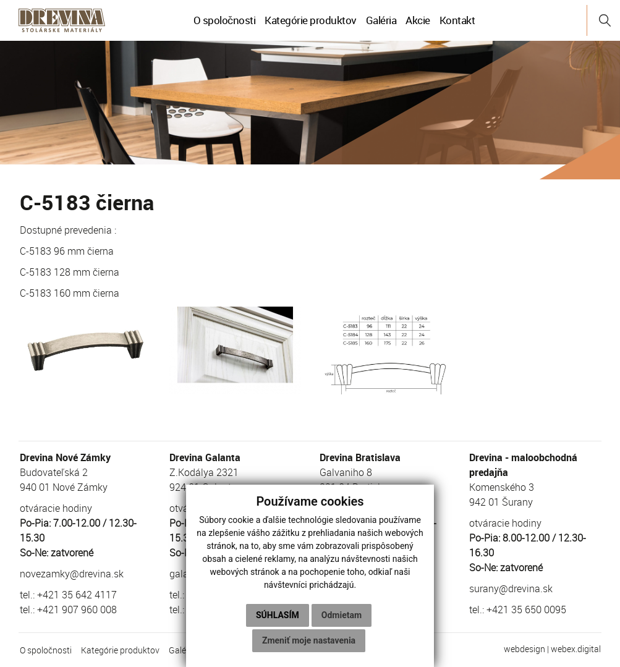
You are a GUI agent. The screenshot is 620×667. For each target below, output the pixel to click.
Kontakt (457, 20)
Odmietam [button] (341, 615)
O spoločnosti (224, 20)
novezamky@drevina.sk (72, 573)
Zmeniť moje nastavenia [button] (308, 640)
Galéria (381, 20)
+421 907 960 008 (77, 609)
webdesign (524, 649)
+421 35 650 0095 (526, 609)
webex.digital (576, 649)
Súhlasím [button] (277, 615)
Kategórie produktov (311, 20)
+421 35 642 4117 (77, 594)
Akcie (418, 20)
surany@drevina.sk (511, 588)
